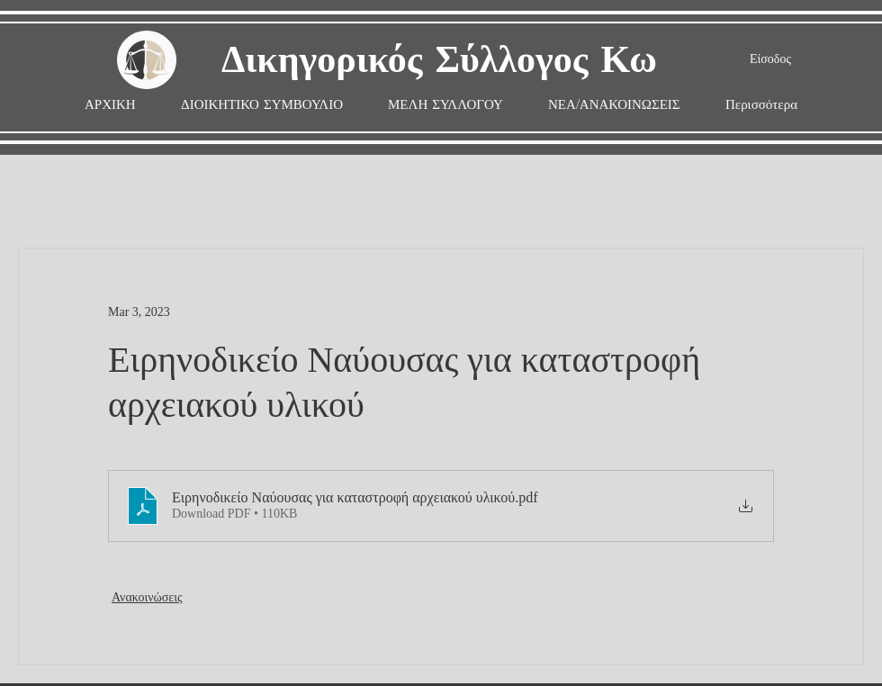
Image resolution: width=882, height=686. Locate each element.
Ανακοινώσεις (147, 597)
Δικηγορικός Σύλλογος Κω (439, 61)
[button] (445, 105)
